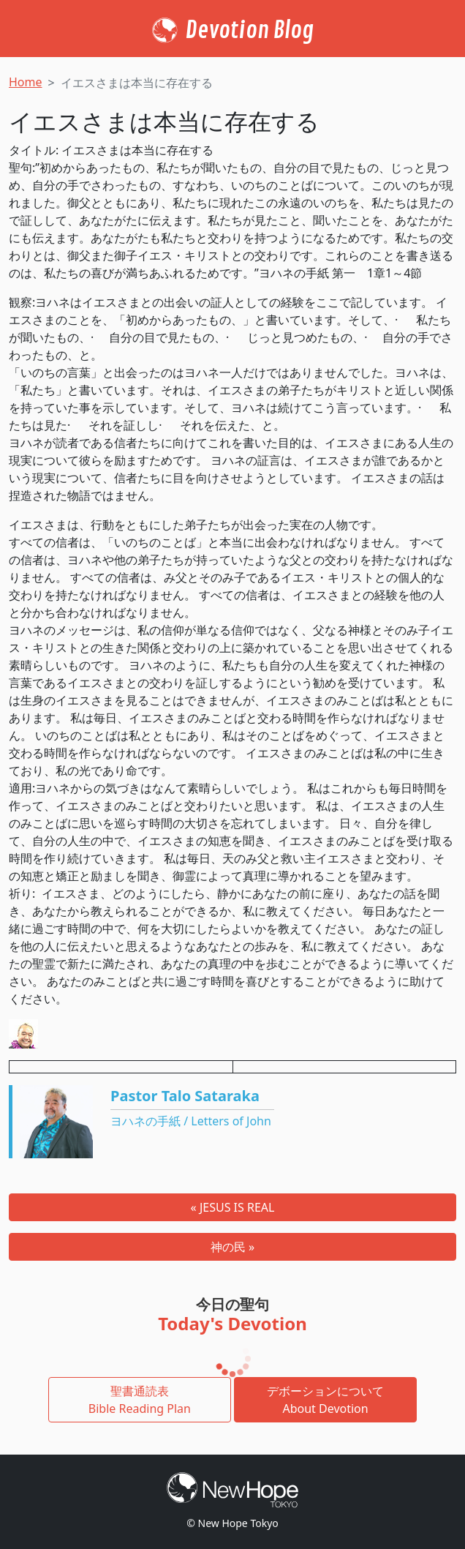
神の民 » (232, 1247)
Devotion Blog (250, 30)
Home (25, 82)
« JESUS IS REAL (233, 1207)
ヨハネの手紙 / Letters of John (190, 1121)
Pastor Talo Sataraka (185, 1096)
